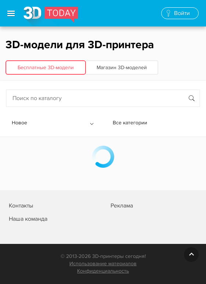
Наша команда (28, 219)
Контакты (21, 205)
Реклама (122, 205)
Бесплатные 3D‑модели (46, 67)
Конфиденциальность (103, 271)
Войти (182, 13)
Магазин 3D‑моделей (122, 67)
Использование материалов (103, 263)
